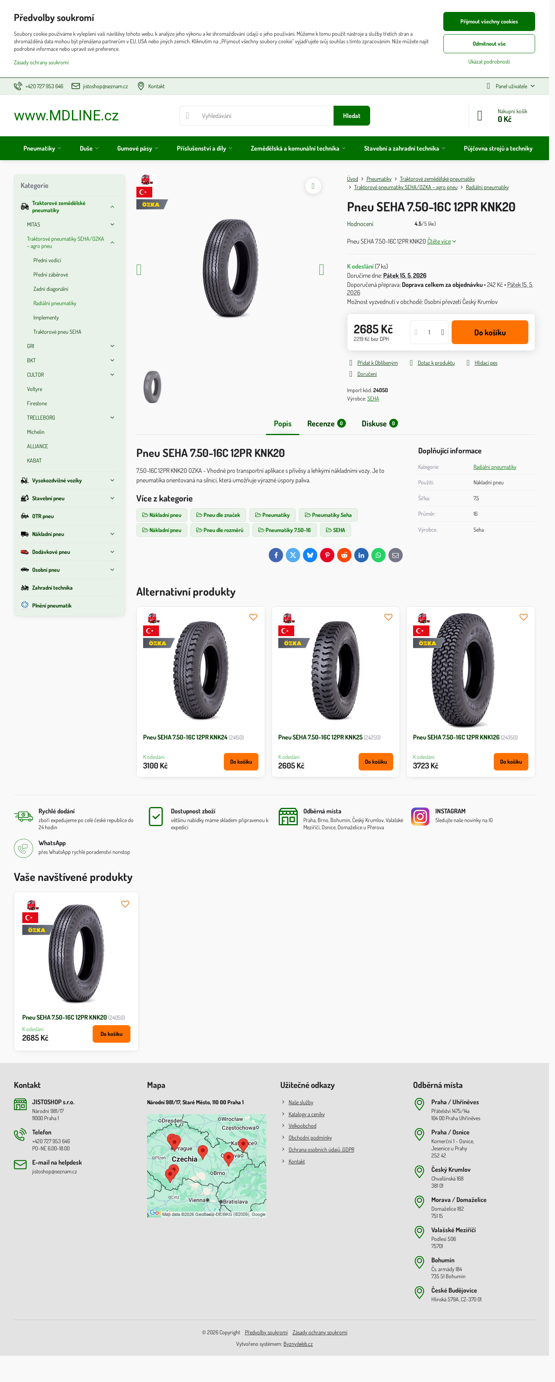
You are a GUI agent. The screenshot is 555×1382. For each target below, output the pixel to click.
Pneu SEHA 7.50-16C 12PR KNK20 (64, 1017)
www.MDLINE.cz (66, 115)
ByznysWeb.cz (298, 1343)
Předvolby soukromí (266, 1332)
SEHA (373, 398)
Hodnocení (360, 224)
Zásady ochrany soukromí (320, 1332)
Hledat (352, 116)
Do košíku (490, 332)
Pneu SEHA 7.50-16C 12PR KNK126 (456, 737)
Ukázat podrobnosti (489, 61)
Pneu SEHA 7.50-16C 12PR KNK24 (185, 737)
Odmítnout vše (489, 43)
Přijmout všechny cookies (489, 21)
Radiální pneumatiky (494, 466)
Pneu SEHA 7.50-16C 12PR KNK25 (320, 737)
